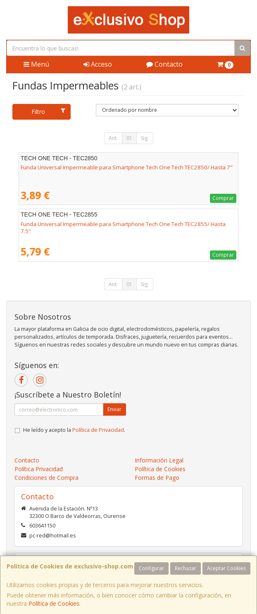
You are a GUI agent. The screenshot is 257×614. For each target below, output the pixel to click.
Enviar (114, 409)
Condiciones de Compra (46, 478)
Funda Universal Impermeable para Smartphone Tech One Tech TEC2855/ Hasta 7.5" (123, 227)
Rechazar (185, 568)
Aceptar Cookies (226, 568)
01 (129, 138)
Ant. (113, 138)
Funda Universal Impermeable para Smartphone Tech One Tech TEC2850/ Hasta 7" (127, 167)
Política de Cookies (54, 603)
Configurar (151, 568)
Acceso (97, 64)
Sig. (145, 138)
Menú (36, 64)
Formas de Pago (157, 478)
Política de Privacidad (98, 429)
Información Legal (159, 460)
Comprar (223, 198)
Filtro (48, 112)
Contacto (164, 64)
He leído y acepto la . (74, 429)
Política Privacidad (38, 469)
